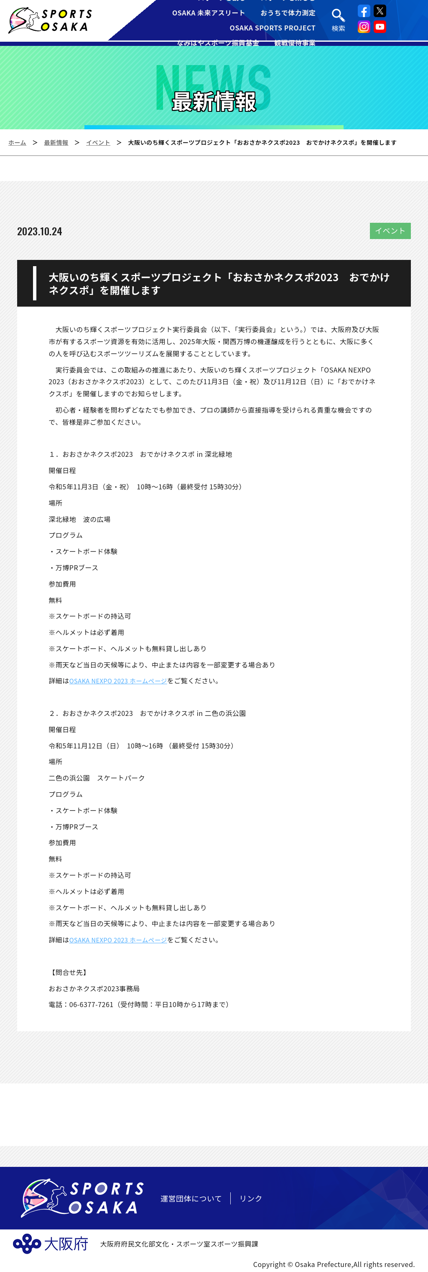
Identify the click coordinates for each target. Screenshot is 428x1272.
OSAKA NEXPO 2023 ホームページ (122, 680)
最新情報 (56, 142)
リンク (250, 1198)
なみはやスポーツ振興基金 (218, 43)
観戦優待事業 (295, 43)
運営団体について (191, 1198)
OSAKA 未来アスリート (209, 13)
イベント (98, 142)
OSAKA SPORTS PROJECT (273, 28)
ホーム (17, 142)
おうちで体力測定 (288, 13)
